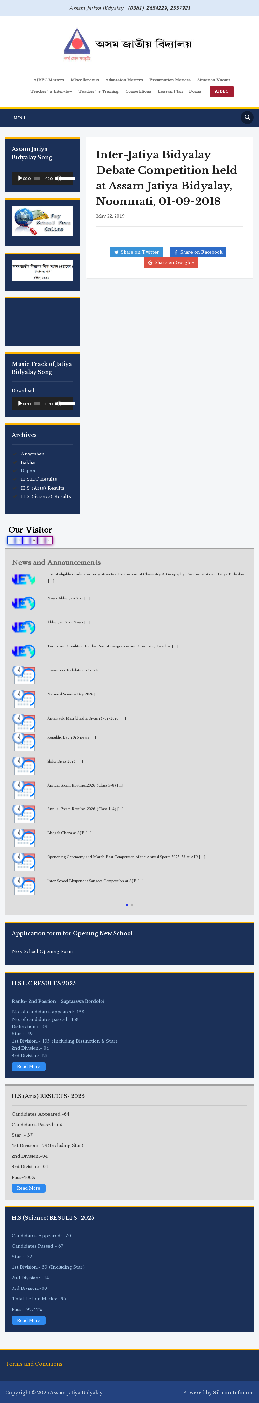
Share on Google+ (174, 262)
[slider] (37, 178)
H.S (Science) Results (46, 496)
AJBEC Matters (49, 80)
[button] (127, 905)
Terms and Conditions (33, 1363)
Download (23, 390)
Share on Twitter (140, 252)
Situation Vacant (213, 80)
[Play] (20, 178)
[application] (42, 178)
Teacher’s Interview (51, 91)
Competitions (138, 91)
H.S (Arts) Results (42, 488)
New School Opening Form (42, 951)
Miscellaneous (85, 80)
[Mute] (58, 178)
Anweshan (33, 454)
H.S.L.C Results (39, 479)
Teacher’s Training (98, 91)
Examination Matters (170, 80)
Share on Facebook (201, 252)
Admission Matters (124, 80)
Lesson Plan (170, 91)
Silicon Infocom (233, 1392)
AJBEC (221, 91)
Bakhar (28, 462)
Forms (195, 91)
